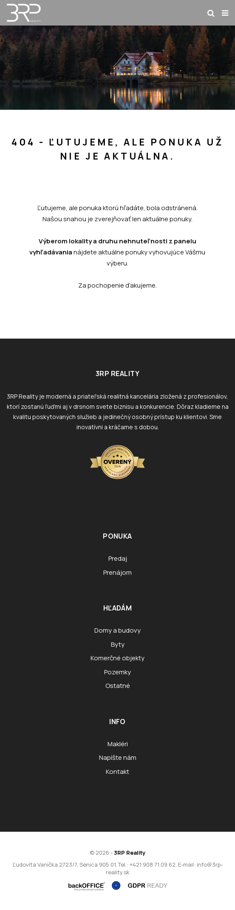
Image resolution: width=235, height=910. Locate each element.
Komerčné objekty (117, 657)
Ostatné (117, 685)
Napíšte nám (117, 757)
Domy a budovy (117, 630)
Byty (118, 644)
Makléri (118, 743)
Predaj (117, 558)
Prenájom (117, 572)
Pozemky (117, 672)
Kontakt (117, 771)
